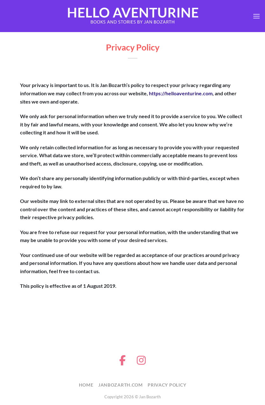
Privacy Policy (167, 385)
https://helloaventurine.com (181, 93)
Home (86, 385)
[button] (256, 16)
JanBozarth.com (120, 385)
